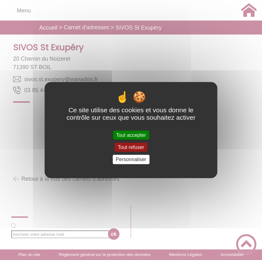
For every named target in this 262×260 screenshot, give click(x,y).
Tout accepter (131, 135)
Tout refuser (131, 147)
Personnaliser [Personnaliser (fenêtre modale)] (131, 159)
